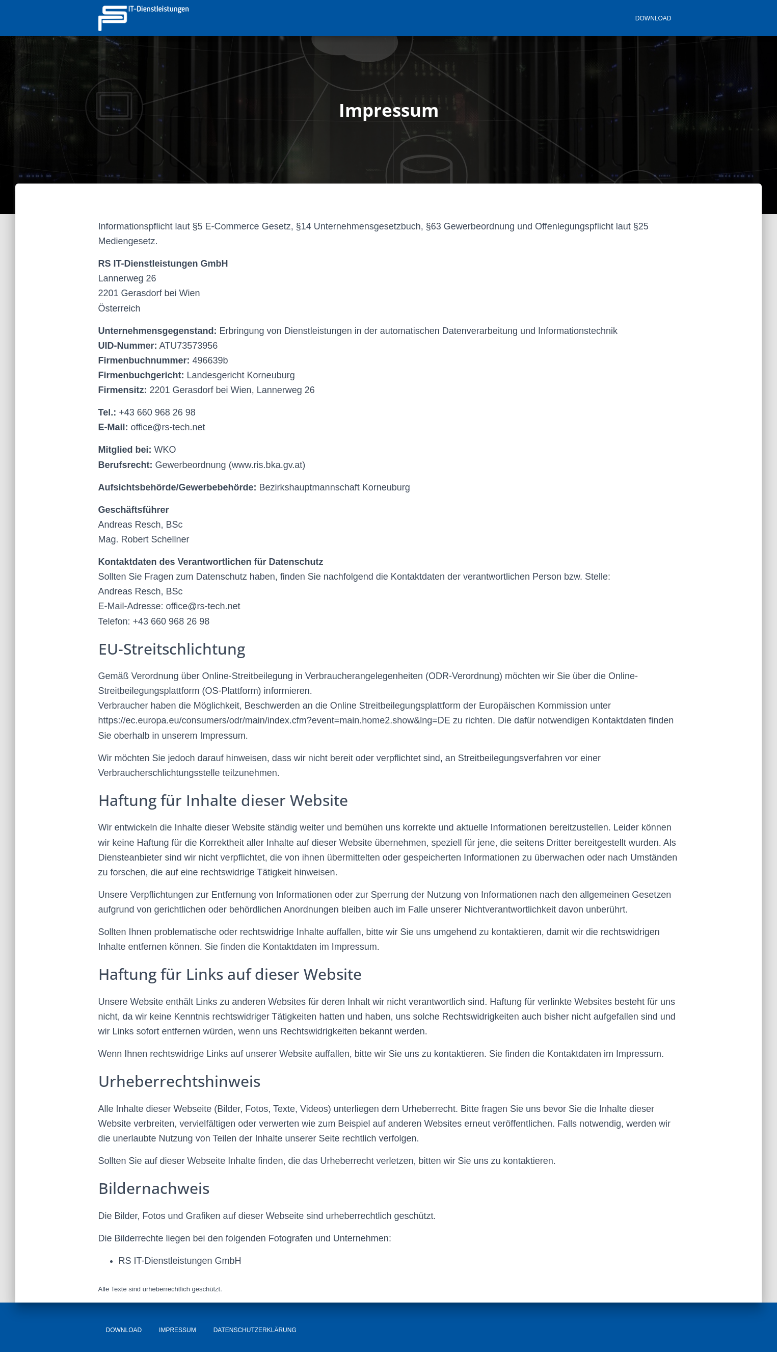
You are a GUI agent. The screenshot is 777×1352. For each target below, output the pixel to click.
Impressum (177, 1330)
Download (653, 18)
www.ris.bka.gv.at (267, 465)
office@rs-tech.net (168, 427)
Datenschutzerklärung (255, 1330)
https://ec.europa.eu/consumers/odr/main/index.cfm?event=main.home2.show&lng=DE (274, 720)
